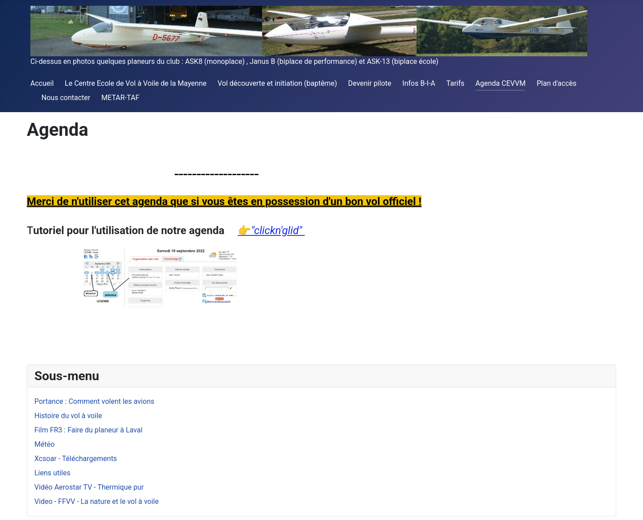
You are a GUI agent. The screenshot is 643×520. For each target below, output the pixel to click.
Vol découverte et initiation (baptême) (277, 83)
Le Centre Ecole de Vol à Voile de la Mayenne (135, 83)
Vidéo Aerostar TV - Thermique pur (89, 487)
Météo (44, 444)
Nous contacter (66, 97)
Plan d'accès (556, 83)
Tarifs (456, 83)
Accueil (42, 83)
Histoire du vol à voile (68, 415)
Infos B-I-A (418, 83)
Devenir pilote (370, 83)
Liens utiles (52, 473)
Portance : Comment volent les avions (94, 401)
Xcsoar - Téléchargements (75, 458)
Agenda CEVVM (501, 83)
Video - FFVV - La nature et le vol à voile (96, 501)
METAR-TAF (120, 97)
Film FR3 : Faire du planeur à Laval (88, 430)
